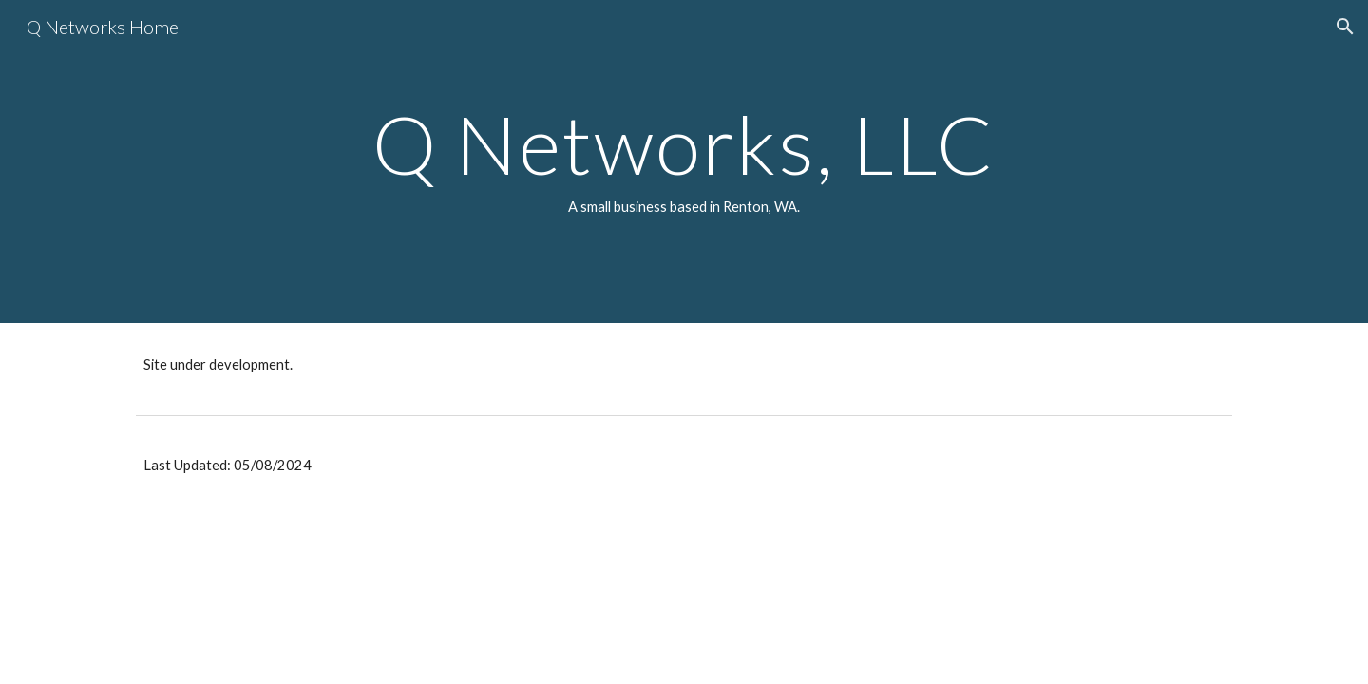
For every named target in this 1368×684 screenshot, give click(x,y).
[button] (1345, 26)
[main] (684, 161)
